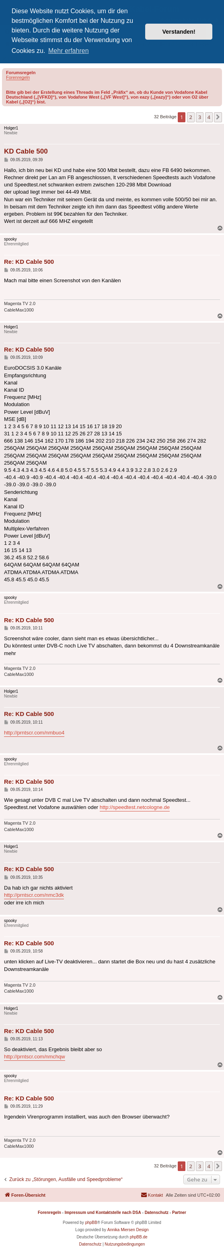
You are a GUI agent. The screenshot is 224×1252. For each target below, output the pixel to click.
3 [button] (199, 117)
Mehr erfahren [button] (68, 50)
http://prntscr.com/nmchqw (34, 1057)
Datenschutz (157, 1212)
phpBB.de (139, 1237)
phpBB (91, 1222)
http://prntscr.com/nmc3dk (34, 895)
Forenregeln (18, 77)
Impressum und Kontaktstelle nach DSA (103, 1212)
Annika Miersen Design (128, 1230)
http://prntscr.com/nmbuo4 (34, 733)
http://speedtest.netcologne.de (135, 807)
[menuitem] (152, 1195)
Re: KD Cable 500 (29, 261)
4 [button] (209, 117)
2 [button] (190, 117)
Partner (179, 1212)
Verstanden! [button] (178, 31)
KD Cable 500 (26, 151)
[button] (218, 117)
